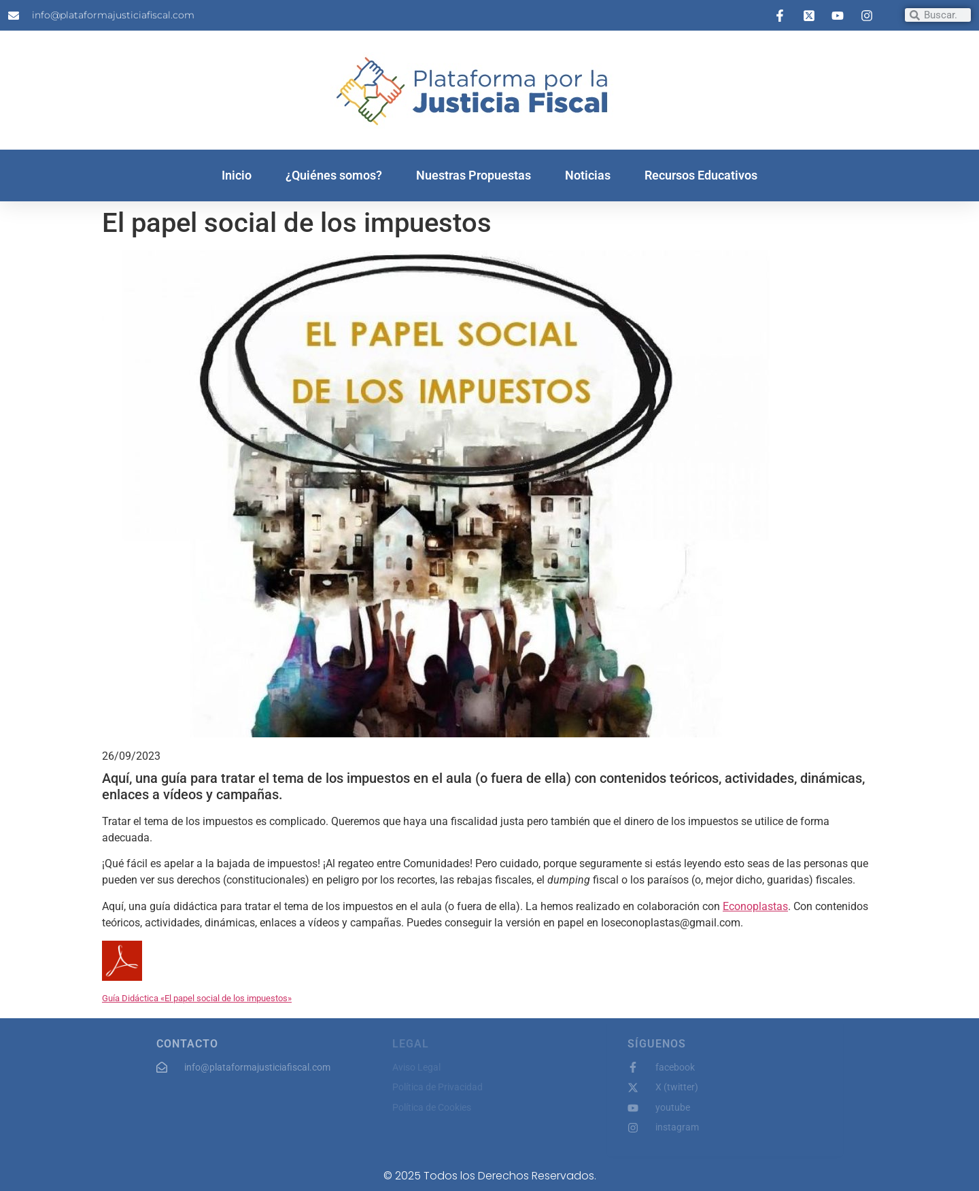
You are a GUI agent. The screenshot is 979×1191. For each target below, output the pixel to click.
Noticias (588, 175)
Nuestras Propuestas (473, 175)
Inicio (237, 175)
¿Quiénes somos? (334, 175)
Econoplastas (755, 906)
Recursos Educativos (701, 175)
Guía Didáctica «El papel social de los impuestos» (197, 998)
